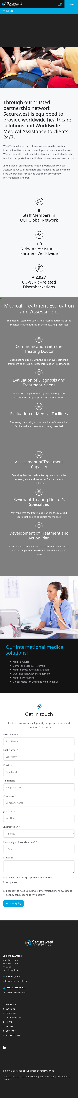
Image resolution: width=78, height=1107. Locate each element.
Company (8, 796)
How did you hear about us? (19, 842)
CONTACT (71, 4)
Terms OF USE (47, 1076)
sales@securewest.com (15, 981)
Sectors (10, 1008)
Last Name (9, 749)
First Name (9, 734)
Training (11, 1013)
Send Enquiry (13, 903)
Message (8, 857)
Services (11, 1004)
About (9, 1026)
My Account (13, 1035)
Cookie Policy (29, 1076)
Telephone (9, 780)
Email (6, 765)
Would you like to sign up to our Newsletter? (28, 877)
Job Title (7, 811)
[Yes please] (4, 882)
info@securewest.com (15, 992)
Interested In (10, 826)
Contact (11, 1031)
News (9, 1022)
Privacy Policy (11, 1076)
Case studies (13, 1017)
